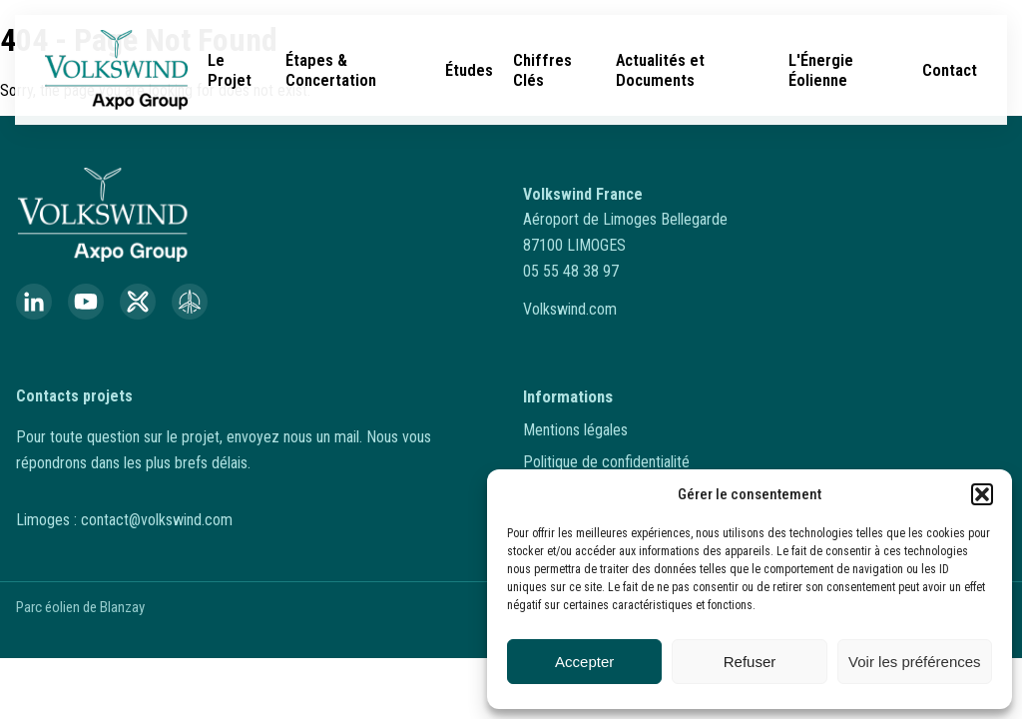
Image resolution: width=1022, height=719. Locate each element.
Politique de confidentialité (606, 461)
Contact (949, 70)
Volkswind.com (570, 309)
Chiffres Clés (542, 70)
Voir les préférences (914, 661)
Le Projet (230, 70)
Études (469, 70)
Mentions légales (575, 429)
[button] (982, 494)
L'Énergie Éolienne (820, 70)
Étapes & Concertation (330, 70)
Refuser (750, 661)
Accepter (584, 661)
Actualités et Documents (660, 70)
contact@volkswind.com (157, 519)
